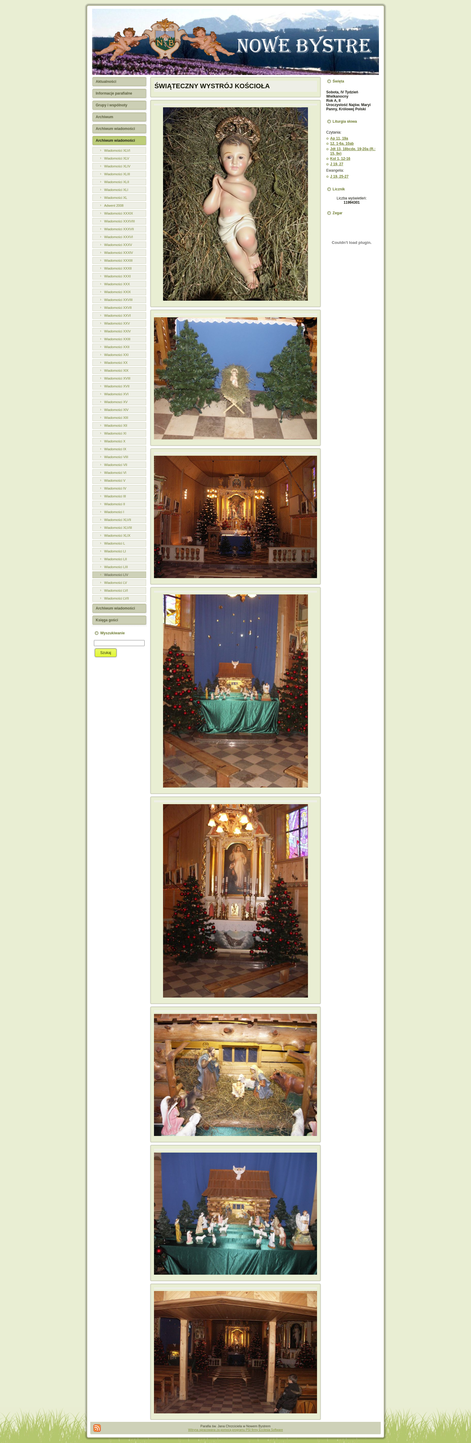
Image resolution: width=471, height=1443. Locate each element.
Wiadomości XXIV (117, 331)
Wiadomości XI (115, 433)
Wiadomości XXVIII (118, 300)
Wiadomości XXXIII (118, 260)
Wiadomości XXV (117, 323)
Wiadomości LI (115, 551)
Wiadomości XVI (116, 394)
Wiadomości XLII (116, 182)
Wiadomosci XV (116, 402)
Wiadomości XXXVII (119, 229)
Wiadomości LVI (116, 590)
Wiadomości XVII (117, 386)
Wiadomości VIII (116, 457)
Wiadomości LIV (116, 575)
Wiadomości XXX (117, 284)
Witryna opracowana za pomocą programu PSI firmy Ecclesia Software (235, 1430)
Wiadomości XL (115, 197)
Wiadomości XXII (117, 347)
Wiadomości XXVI (117, 315)
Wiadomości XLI (116, 190)
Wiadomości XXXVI (118, 237)
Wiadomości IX (115, 449)
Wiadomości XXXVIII (119, 221)
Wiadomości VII (115, 465)
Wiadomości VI (115, 472)
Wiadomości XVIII (117, 378)
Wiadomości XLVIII (118, 527)
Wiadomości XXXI (117, 276)
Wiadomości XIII (116, 417)
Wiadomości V (114, 480)
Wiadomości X (114, 441)
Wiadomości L (114, 543)
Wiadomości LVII (116, 598)
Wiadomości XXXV (118, 245)
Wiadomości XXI (116, 355)
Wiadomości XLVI (117, 150)
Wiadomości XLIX (117, 535)
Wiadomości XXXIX (118, 213)
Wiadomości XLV (116, 158)
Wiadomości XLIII (117, 174)
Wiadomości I (114, 512)
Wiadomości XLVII (117, 520)
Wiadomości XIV (116, 410)
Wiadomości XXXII (118, 268)
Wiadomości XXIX (117, 292)
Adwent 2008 (113, 205)
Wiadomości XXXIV (118, 252)
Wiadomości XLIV (117, 166)
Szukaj (105, 653)
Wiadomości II (114, 504)
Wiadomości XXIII (117, 339)
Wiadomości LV (115, 582)
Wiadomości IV (115, 488)
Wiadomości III (115, 496)
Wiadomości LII (115, 559)
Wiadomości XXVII (118, 307)
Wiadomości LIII (116, 567)
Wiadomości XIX (116, 370)
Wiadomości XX (116, 362)
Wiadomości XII (115, 425)
